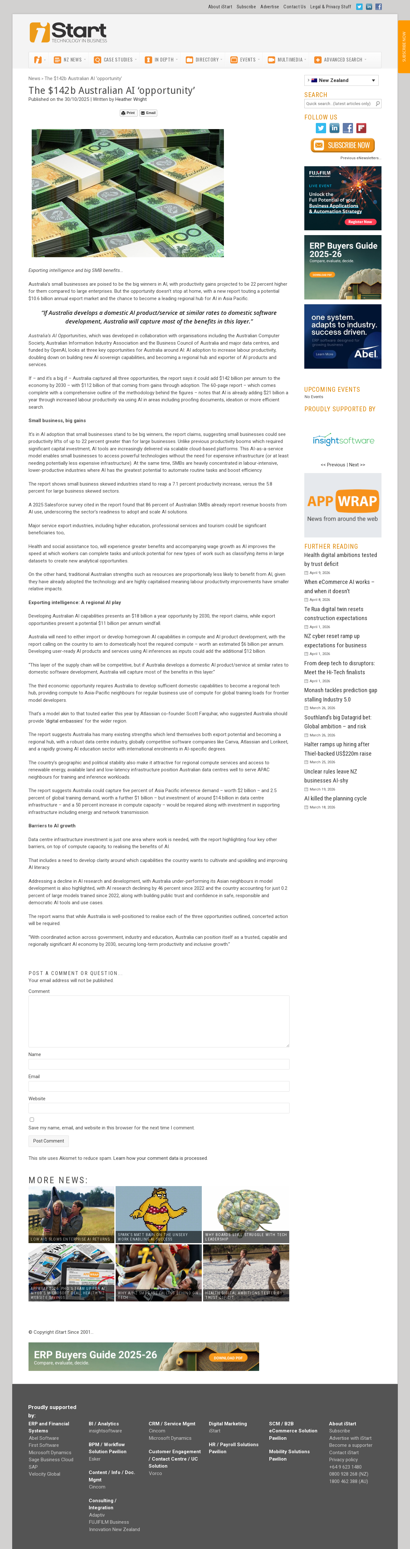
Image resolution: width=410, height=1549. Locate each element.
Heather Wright (131, 99)
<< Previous (333, 465)
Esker (95, 1459)
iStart (214, 1431)
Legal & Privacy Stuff (330, 7)
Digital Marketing (228, 1424)
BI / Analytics (104, 1424)
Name (35, 1054)
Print (128, 113)
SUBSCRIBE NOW (403, 47)
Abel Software (44, 1438)
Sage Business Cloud (51, 1460)
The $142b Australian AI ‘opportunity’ (83, 78)
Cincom (97, 1487)
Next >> (357, 465)
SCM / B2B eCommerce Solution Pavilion (293, 1431)
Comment (39, 991)
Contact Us (294, 7)
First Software (44, 1445)
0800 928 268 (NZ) (348, 1474)
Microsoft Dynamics (50, 1452)
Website (37, 1099)
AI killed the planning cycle (335, 798)
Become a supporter (351, 1445)
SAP (33, 1467)
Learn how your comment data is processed (160, 1158)
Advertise (269, 7)
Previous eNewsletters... (360, 158)
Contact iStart (344, 1452)
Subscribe (246, 7)
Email (148, 113)
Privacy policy (343, 1460)
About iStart (220, 7)
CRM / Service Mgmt (172, 1424)
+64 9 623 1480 (345, 1467)
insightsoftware (105, 1431)
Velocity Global (44, 1474)
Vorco (155, 1473)
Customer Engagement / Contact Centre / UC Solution (175, 1459)
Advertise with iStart (350, 1438)
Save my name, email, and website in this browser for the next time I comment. (112, 1128)
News (34, 78)
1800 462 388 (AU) (348, 1481)
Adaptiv (97, 1515)
